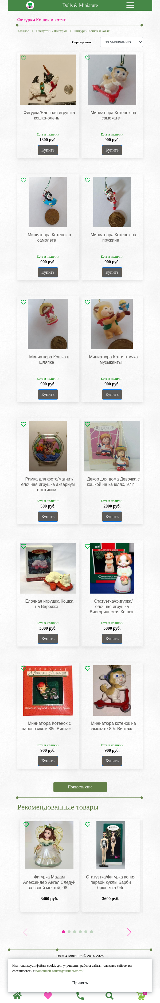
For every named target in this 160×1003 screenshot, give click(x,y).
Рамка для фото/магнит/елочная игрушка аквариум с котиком (48, 484)
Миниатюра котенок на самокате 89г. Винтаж (112, 726)
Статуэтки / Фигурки (51, 31)
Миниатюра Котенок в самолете (49, 237)
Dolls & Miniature (80, 5)
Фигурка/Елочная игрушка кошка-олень (49, 115)
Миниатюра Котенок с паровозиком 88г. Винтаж (47, 726)
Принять (80, 983)
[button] (130, 932)
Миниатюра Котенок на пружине (113, 237)
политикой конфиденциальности (59, 971)
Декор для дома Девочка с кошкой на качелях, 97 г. (113, 482)
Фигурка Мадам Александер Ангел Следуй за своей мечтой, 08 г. (49, 882)
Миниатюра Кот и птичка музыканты (113, 360)
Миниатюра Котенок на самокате (113, 115)
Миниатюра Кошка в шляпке (49, 360)
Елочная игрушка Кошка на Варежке (49, 604)
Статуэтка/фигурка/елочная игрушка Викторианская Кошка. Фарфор (112, 609)
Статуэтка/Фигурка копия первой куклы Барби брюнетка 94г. (110, 882)
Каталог (23, 31)
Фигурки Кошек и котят (91, 31)
